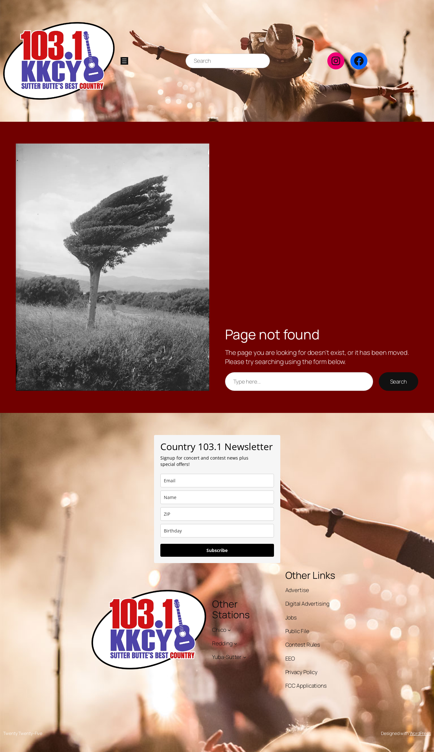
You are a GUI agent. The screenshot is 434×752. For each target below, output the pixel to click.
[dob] (217, 531)
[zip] (217, 514)
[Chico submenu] (229, 629)
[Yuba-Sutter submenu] (244, 657)
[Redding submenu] (235, 643)
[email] (217, 480)
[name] (217, 497)
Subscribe (217, 550)
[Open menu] (124, 61)
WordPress (420, 733)
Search (398, 381)
